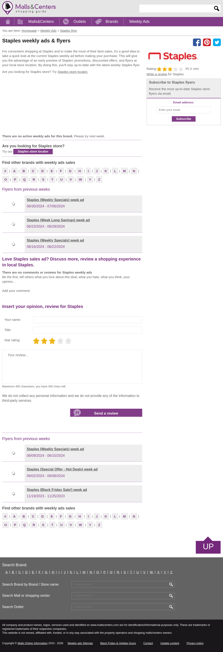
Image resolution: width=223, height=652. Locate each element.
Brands (112, 21)
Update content (169, 643)
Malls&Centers (41, 21)
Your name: (12, 319)
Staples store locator (33, 151)
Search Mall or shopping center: (26, 595)
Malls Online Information (32, 643)
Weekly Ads (139, 21)
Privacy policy (195, 643)
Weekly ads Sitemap (80, 643)
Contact (148, 643)
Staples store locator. (72, 72)
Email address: (183, 102)
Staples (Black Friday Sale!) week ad (57, 490)
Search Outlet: (13, 607)
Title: (7, 330)
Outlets (79, 21)
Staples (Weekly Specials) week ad (55, 200)
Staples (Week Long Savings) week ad (58, 220)
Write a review (157, 74)
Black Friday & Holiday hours (118, 643)
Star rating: (12, 340)
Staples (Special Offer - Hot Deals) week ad (62, 469)
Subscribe (183, 119)
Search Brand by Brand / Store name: (30, 584)
